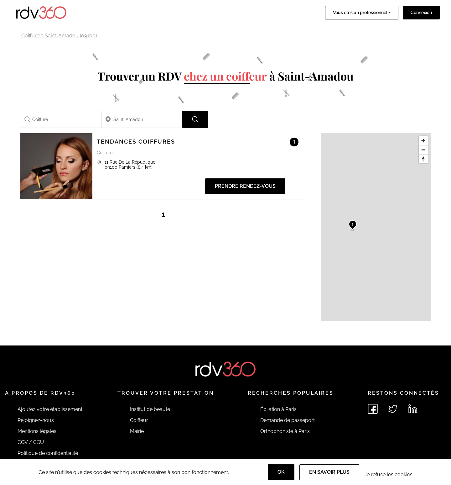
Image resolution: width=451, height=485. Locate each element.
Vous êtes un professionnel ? (362, 12)
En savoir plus (329, 472)
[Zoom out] (423, 149)
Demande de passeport (287, 420)
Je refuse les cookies (388, 474)
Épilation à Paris (278, 409)
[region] (376, 227)
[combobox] (60, 119)
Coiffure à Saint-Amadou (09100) (59, 36)
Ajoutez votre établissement (50, 409)
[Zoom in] (423, 140)
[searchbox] (60, 119)
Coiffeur (139, 420)
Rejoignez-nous (36, 420)
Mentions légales (37, 431)
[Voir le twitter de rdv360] (393, 409)
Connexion (421, 12)
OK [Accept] (281, 472)
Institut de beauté (150, 409)
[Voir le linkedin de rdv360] (413, 409)
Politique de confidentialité (48, 453)
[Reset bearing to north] (423, 158)
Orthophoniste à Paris (285, 431)
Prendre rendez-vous (245, 186)
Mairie (137, 431)
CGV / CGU (31, 442)
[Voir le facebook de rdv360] (373, 409)
